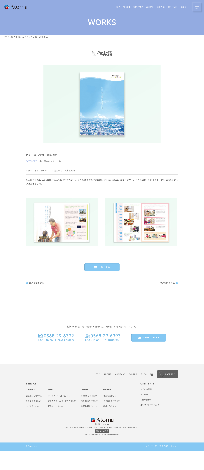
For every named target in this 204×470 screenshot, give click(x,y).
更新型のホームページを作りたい (62, 420)
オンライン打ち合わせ (149, 424)
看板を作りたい (109, 425)
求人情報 (144, 414)
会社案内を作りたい (34, 415)
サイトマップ (151, 465)
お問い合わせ (146, 419)
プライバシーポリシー (168, 465)
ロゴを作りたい (32, 425)
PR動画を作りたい (89, 415)
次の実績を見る (169, 283)
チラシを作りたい (33, 420)
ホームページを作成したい (59, 415)
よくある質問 (146, 408)
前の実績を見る (35, 283)
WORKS (133, 394)
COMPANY (120, 394)
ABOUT (107, 394)
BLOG (144, 394)
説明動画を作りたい (89, 425)
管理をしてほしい (55, 425)
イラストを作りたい (111, 420)
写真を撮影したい (110, 415)
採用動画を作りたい (89, 420)
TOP (97, 394)
